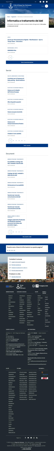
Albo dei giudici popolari (14, 102)
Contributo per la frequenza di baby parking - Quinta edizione (16, 79)
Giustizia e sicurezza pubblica (15, 87)
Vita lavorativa (30, 324)
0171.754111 (11, 336)
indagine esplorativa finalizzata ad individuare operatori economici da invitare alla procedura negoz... (16, 222)
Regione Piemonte (33, 391)
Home (8, 17)
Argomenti (13, 17)
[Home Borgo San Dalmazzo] (20, 6)
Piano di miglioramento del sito (12, 387)
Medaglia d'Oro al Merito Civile (20, 7)
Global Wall (21, 374)
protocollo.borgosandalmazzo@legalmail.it (15, 344)
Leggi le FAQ (11, 391)
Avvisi (39, 314)
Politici (10, 318)
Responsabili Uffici (13, 48)
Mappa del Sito (12, 432)
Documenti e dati (27, 237)
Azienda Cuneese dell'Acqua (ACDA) (36, 372)
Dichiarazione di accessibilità (16, 185)
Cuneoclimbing (22, 393)
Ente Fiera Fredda (23, 387)
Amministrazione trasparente (15, 159)
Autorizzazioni (22, 310)
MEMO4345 (31, 393)
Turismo (28, 322)
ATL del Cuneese (23, 372)
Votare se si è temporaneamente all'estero (15, 123)
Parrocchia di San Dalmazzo (25, 389)
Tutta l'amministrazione (27, 62)
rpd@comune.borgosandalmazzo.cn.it (39, 361)
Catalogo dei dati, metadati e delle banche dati (15, 174)
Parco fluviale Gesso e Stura (25, 378)
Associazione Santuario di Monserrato (37, 387)
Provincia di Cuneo (33, 395)
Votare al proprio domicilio (15, 112)
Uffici (9, 37)
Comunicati (40, 298)
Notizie (39, 295)
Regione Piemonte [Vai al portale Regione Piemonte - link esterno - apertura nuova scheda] (9, 1)
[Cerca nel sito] (46, 6)
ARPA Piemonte (32, 399)
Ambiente (21, 300)
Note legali (11, 418)
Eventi (46, 297)
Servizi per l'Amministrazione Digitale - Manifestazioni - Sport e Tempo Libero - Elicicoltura (25, 40)
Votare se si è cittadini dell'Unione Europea (14, 91)
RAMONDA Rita (12, 50)
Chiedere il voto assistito (14, 134)
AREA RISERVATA (26, 449)
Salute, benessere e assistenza (16, 76)
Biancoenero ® (38, 445)
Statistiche (11, 430)
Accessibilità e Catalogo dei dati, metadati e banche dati (15, 162)
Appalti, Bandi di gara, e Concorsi (14, 216)
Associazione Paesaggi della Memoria (37, 378)
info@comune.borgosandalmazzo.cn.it (17, 345)
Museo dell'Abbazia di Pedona (25, 384)
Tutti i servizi (27, 145)
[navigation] (2, 6)
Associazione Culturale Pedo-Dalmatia (27, 399)
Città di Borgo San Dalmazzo (22, 5)
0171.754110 (11, 337)
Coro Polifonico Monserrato (35, 374)
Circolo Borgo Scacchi (24, 376)
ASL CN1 (31, 397)
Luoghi (46, 299)
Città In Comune (35, 444)
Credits (10, 424)
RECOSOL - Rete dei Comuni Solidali (27, 380)
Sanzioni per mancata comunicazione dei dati (14, 196)
